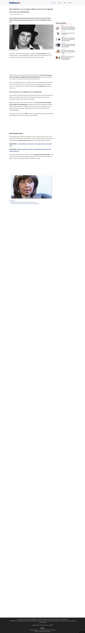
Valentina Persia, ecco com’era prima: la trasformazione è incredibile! (25, 203)
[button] (74, 2)
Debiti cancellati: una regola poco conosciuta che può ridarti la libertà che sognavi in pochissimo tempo (68, 28)
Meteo (64, 2)
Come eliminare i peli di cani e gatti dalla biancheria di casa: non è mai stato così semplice (68, 45)
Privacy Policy (42, 631)
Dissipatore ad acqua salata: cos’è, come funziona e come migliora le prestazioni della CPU (68, 39)
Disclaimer (48, 631)
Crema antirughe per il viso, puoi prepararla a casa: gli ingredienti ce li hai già (68, 52)
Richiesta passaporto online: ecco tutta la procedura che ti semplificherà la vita (68, 58)
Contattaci (51, 625)
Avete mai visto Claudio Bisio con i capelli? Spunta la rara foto (23, 202)
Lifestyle (59, 2)
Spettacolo (53, 2)
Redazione (37, 631)
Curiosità (70, 2)
